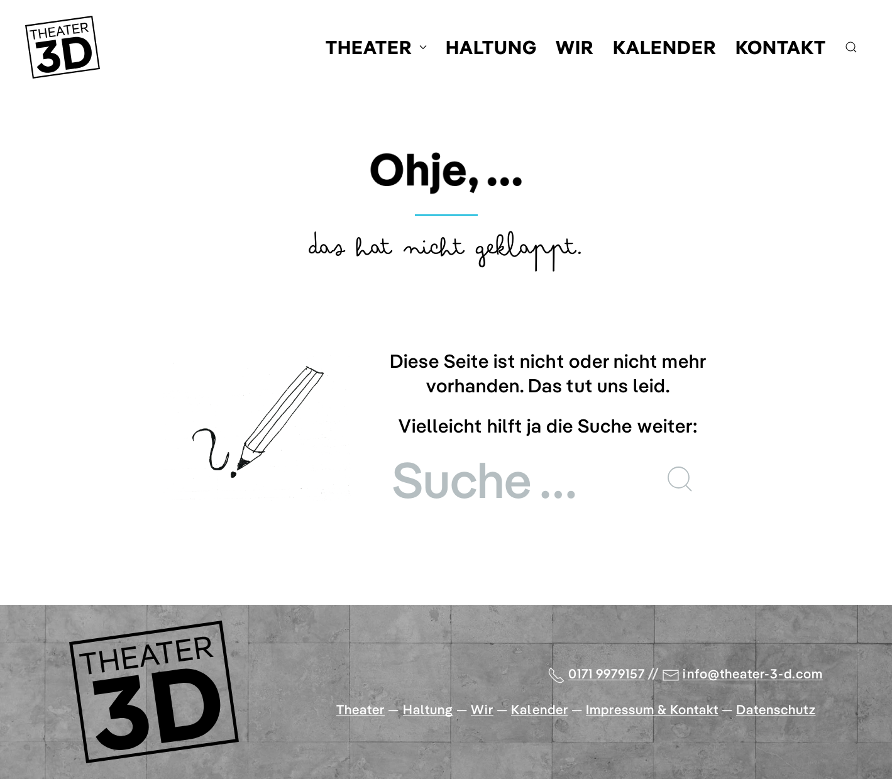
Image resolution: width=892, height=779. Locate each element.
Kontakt (780, 47)
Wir (575, 47)
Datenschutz (776, 709)
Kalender (665, 47)
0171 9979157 (607, 673)
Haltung (491, 47)
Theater (376, 47)
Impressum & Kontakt (652, 709)
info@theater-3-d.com (753, 673)
